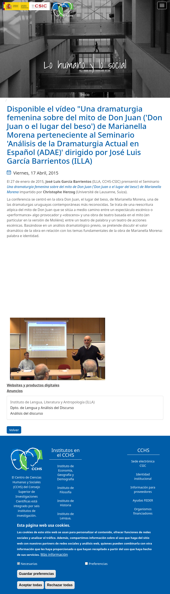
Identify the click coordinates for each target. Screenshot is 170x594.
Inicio (85, 94)
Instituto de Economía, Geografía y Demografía (65, 472)
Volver (14, 430)
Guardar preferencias (36, 574)
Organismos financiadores (142, 511)
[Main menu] (162, 5)
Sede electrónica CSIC (143, 463)
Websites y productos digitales (33, 385)
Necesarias (29, 563)
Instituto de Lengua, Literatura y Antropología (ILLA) (52, 402)
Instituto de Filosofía (65, 490)
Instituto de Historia (65, 503)
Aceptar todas (30, 585)
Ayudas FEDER (143, 500)
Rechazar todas (59, 585)
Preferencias (98, 563)
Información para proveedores (142, 489)
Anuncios (14, 390)
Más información (54, 554)
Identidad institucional (142, 476)
